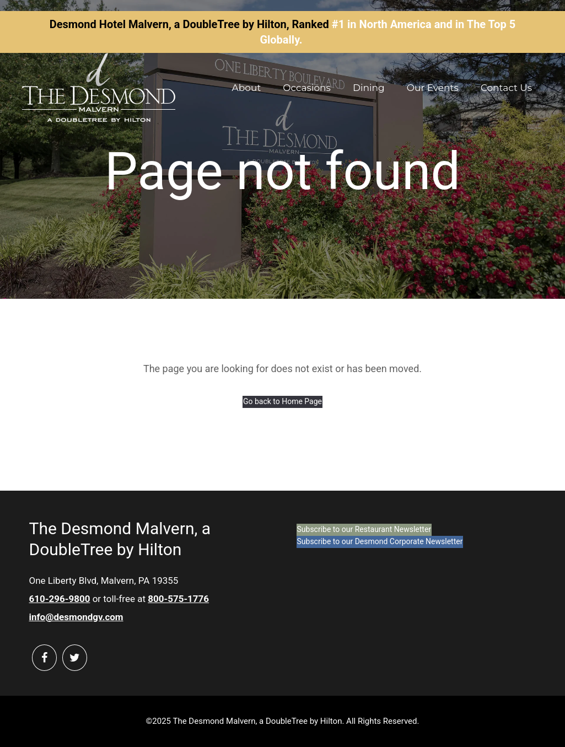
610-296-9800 (59, 598)
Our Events (433, 87)
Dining (369, 87)
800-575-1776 (178, 598)
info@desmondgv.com (76, 616)
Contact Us (506, 87)
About (246, 87)
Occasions (307, 87)
